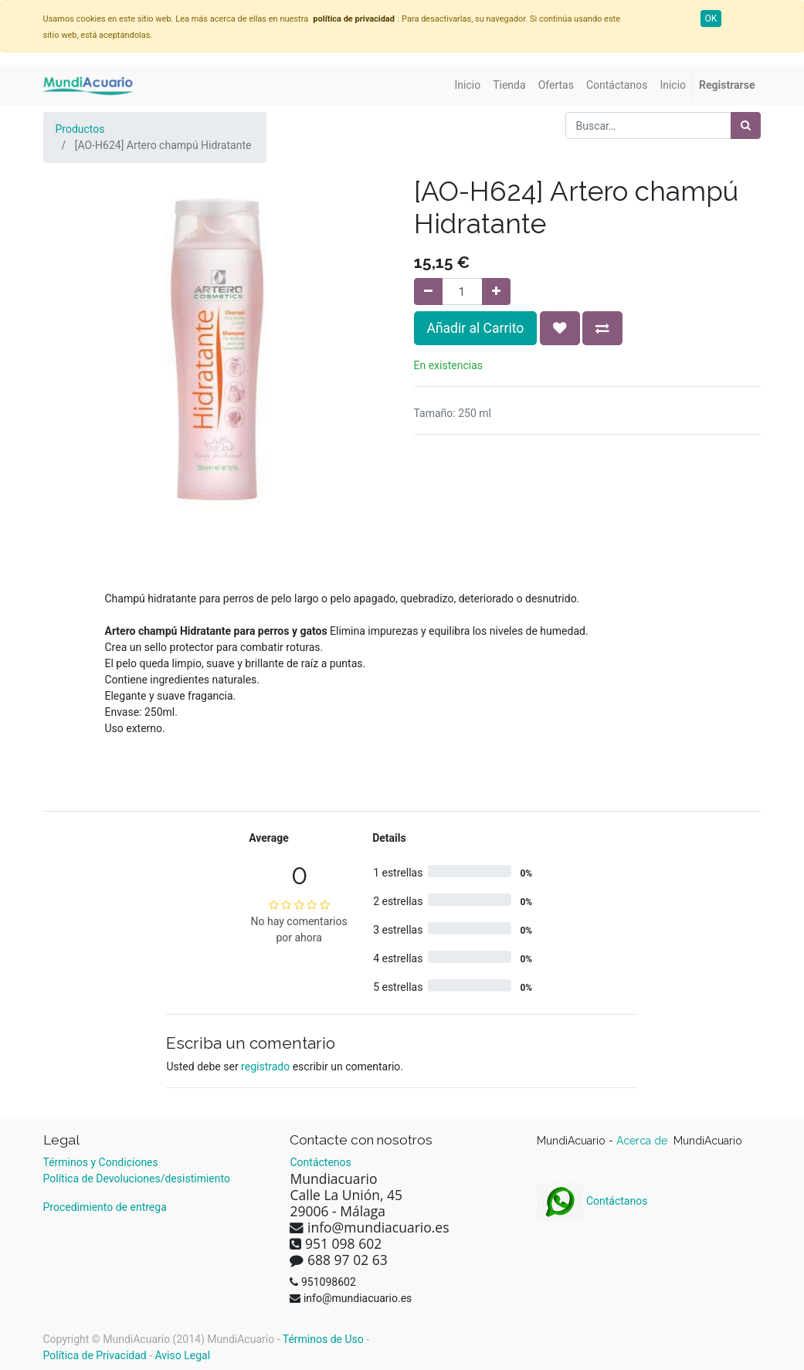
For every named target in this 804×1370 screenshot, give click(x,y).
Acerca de (643, 1140)
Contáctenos (320, 1162)
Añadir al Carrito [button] (475, 328)
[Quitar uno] (428, 291)
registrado (265, 1066)
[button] (560, 328)
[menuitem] (468, 85)
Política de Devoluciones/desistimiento (136, 1178)
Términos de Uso (323, 1339)
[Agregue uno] (496, 291)
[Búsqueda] (746, 125)
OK (711, 18)
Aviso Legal (183, 1355)
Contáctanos (592, 1201)
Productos (80, 129)
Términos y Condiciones (100, 1162)
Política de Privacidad (95, 1355)
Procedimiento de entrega (105, 1207)
